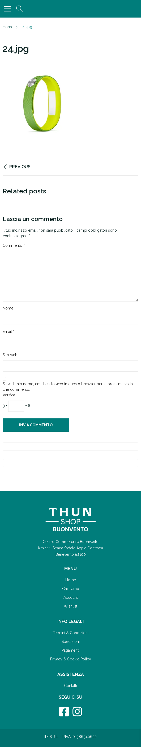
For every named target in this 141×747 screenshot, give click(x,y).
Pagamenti (70, 650)
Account (70, 597)
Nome (9, 308)
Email (8, 331)
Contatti (70, 686)
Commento (14, 245)
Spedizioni (71, 641)
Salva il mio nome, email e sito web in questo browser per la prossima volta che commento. (68, 387)
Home (70, 580)
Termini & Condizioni (70, 633)
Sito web (10, 355)
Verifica (9, 395)
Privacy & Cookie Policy (70, 659)
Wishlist (70, 606)
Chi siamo (70, 589)
